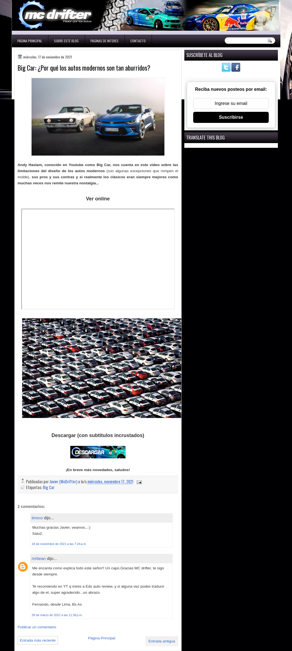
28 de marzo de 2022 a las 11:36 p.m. (57, 615)
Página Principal (29, 40)
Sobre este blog (66, 40)
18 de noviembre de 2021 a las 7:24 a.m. (59, 544)
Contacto (138, 40)
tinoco (37, 517)
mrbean (39, 558)
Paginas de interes (104, 40)
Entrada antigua (161, 641)
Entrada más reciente (38, 640)
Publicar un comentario (37, 627)
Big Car (49, 487)
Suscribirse (231, 117)
